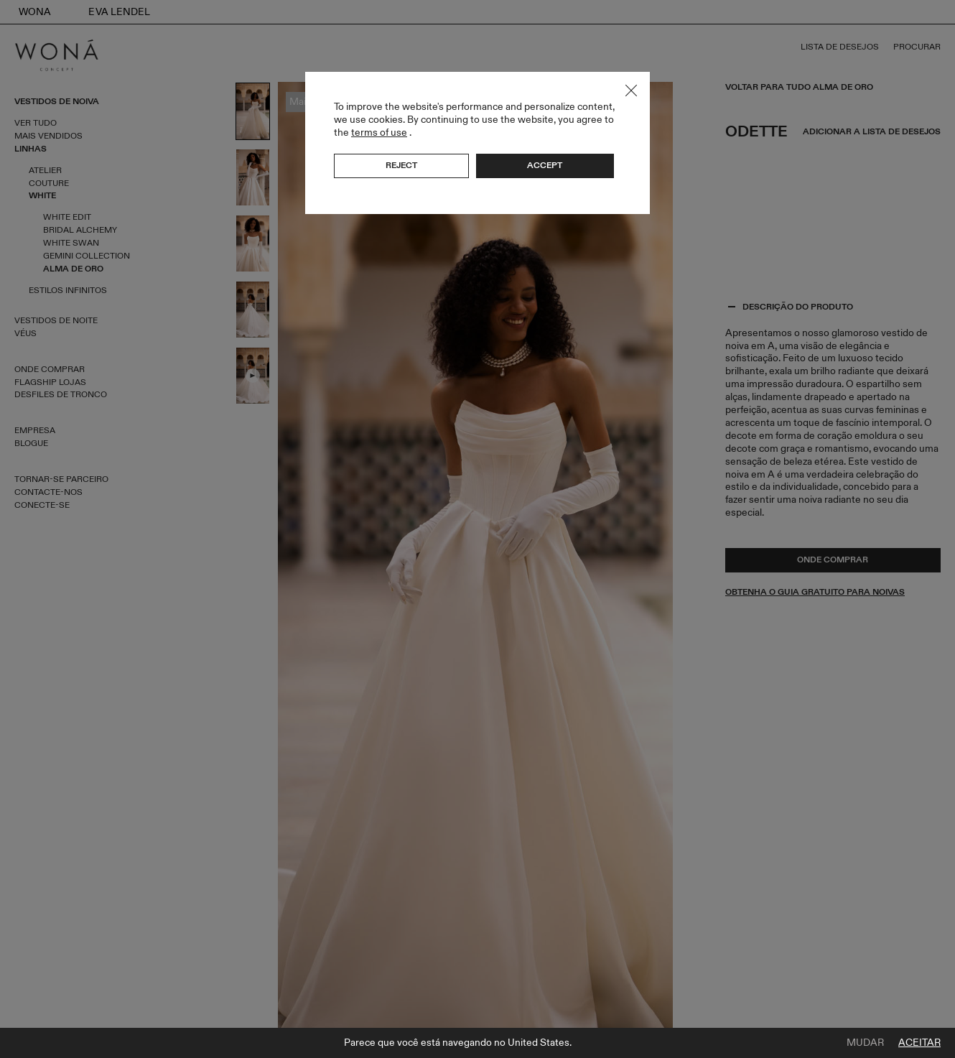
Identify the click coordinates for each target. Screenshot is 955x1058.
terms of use (379, 132)
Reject (401, 165)
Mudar (865, 1042)
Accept (544, 165)
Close (631, 90)
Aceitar (919, 1042)
